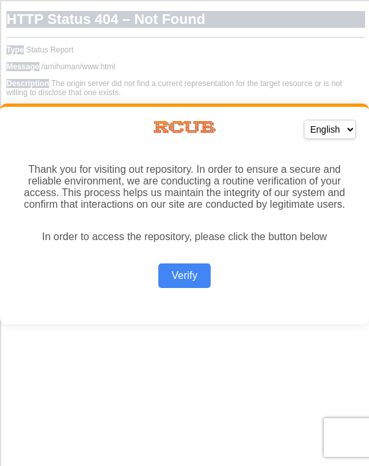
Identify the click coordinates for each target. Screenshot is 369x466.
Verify (184, 275)
